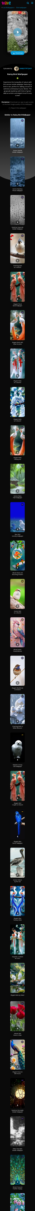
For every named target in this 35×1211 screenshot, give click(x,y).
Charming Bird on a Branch (17, 266)
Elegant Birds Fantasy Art (17, 458)
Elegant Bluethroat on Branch (17, 688)
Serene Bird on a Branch (17, 612)
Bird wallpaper (21, 8)
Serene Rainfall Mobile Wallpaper (17, 151)
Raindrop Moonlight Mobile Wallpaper (18, 1111)
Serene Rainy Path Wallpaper (17, 497)
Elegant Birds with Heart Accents (17, 343)
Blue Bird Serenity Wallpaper (17, 535)
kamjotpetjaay (23, 68)
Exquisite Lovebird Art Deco (17, 957)
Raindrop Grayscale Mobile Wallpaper (17, 228)
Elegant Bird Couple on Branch (17, 804)
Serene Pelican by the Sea (17, 880)
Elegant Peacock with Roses (17, 1072)
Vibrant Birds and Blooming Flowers (17, 573)
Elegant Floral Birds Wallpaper (17, 305)
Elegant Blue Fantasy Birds (17, 919)
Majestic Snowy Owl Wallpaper (17, 765)
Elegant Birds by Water (17, 995)
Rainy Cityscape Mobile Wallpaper (17, 1149)
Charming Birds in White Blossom (17, 727)
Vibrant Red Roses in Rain (17, 1034)
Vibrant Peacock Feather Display (17, 1188)
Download (18, 53)
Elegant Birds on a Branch (17, 381)
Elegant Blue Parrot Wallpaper (17, 842)
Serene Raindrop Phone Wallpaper (17, 189)
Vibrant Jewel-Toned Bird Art (17, 650)
